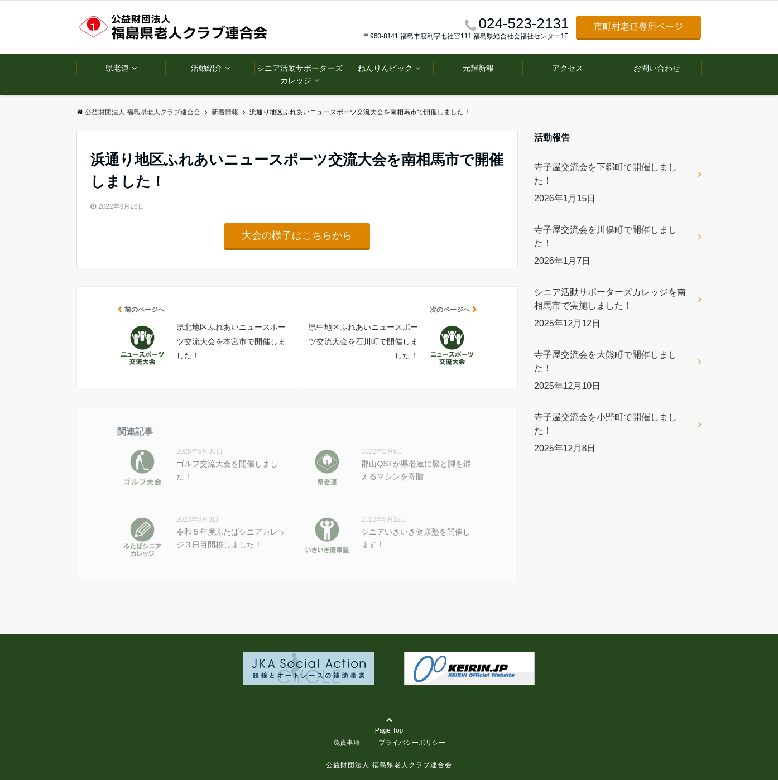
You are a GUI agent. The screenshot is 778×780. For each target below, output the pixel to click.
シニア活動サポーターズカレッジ (300, 74)
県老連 (117, 68)
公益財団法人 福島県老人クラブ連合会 (389, 765)
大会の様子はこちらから (297, 235)
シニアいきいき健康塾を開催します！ (415, 537)
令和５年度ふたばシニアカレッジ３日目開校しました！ (231, 537)
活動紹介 (206, 68)
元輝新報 (478, 68)
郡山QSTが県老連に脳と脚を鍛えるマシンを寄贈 (416, 469)
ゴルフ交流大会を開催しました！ (227, 469)
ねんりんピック (385, 68)
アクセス (567, 68)
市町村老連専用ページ (638, 26)
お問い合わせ (656, 68)
